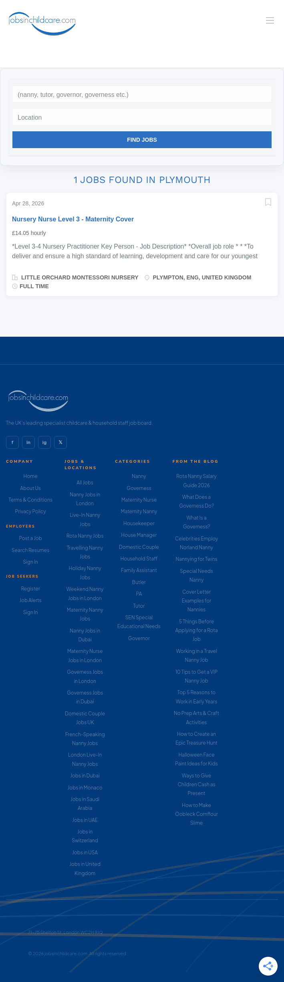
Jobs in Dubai (85, 776)
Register (30, 589)
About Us (30, 488)
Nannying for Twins (196, 559)
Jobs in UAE (84, 820)
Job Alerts (30, 600)
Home (31, 476)
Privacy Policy (30, 511)
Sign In (30, 562)
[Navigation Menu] (270, 20)
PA (139, 594)
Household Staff (138, 559)
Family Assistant (139, 570)
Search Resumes (30, 550)
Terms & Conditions (30, 500)
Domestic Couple (139, 547)
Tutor (139, 606)
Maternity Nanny (139, 511)
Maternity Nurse (139, 500)
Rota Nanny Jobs (85, 536)
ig (44, 442)
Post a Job (30, 538)
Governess (139, 488)
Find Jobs (142, 140)
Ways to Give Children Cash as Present (196, 785)
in (28, 442)
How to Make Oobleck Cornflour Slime (196, 814)
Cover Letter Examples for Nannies (196, 601)
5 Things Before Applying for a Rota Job (196, 631)
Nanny (139, 476)
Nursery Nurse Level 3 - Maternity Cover (73, 219)
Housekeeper (139, 523)
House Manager (139, 535)
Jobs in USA (85, 852)
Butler (139, 582)
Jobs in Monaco (85, 788)
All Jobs (85, 483)
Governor (139, 638)
